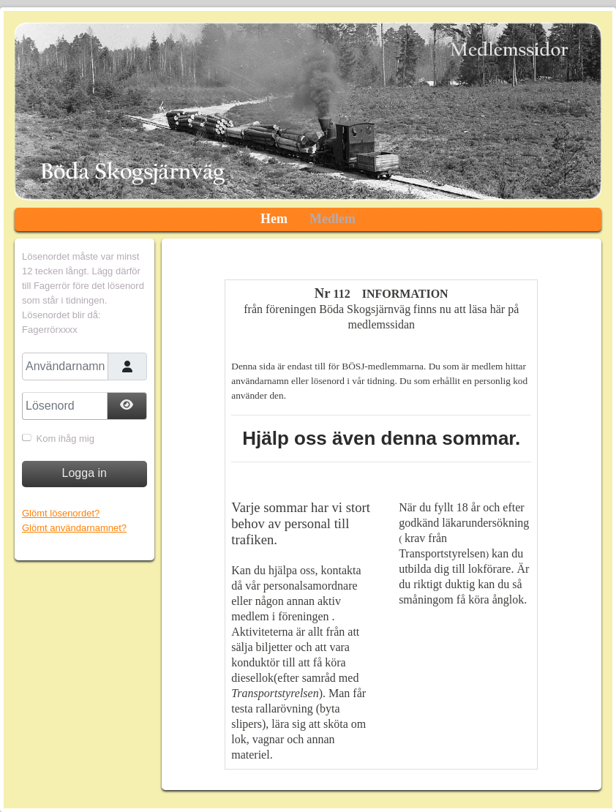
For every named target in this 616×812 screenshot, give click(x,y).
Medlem (332, 218)
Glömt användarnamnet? (74, 527)
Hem (274, 218)
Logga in (84, 473)
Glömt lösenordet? (60, 513)
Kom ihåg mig (65, 438)
